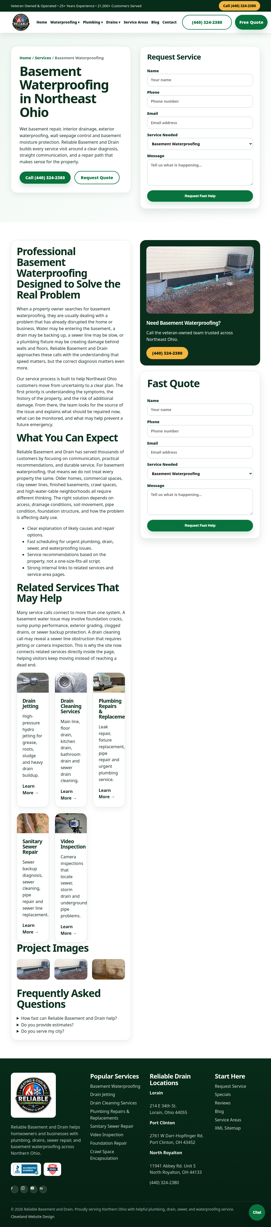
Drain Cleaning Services (113, 1103)
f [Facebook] (11, 1188)
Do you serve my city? (42, 1031)
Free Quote (251, 22)
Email (200, 120)
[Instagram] (24, 1189)
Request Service (230, 1086)
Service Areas (136, 22)
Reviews (223, 1103)
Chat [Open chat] (257, 1212)
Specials (223, 1094)
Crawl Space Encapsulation (104, 1155)
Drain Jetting (102, 1094)
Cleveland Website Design (32, 1216)
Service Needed (200, 141)
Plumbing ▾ (93, 22)
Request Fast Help (200, 196)
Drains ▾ (113, 22)
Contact (169, 22)
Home (42, 22)
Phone (200, 99)
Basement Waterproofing (115, 1086)
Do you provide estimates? (47, 1025)
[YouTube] (33, 1189)
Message (200, 169)
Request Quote (97, 178)
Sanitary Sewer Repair (112, 1126)
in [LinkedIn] (41, 1188)
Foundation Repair (108, 1143)
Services (43, 57)
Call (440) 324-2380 (239, 5)
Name (200, 77)
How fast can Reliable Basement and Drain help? (69, 1018)
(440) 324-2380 (207, 22)
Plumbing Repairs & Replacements (110, 1114)
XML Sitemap (228, 1128)
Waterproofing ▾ (65, 22)
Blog (155, 22)
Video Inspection (106, 1135)
